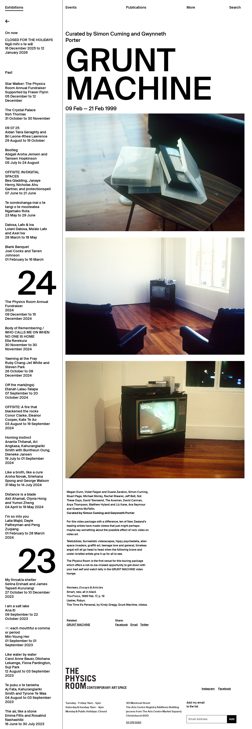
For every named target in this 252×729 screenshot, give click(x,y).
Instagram (208, 689)
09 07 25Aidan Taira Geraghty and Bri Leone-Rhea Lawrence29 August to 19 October (26, 134)
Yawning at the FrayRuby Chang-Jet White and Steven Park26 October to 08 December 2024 (27, 366)
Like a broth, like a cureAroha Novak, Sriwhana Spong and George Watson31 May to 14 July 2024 (27, 478)
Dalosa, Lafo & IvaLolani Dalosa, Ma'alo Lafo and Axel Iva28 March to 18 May (26, 231)
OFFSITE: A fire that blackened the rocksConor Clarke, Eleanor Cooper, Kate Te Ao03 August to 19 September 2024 (27, 417)
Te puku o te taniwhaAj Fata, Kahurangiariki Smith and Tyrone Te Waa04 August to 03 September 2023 (28, 693)
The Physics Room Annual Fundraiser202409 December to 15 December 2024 (26, 310)
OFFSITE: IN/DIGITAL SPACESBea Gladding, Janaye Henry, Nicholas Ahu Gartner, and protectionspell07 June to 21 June (28, 182)
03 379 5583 (133, 722)
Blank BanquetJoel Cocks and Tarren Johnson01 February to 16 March (24, 253)
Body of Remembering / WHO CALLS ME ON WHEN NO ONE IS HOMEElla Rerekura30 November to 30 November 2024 (27, 338)
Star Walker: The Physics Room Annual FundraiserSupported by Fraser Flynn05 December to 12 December (26, 92)
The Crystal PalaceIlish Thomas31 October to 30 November (27, 114)
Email (134, 625)
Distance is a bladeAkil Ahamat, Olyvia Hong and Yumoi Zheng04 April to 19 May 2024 (25, 500)
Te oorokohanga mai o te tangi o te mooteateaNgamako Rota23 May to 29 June (25, 208)
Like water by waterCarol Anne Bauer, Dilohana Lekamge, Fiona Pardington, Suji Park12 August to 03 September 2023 (28, 665)
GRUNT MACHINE (78, 625)
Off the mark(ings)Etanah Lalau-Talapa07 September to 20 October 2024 (21, 391)
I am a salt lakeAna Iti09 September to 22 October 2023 (21, 612)
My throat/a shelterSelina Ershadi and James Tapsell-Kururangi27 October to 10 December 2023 (27, 588)
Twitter (144, 625)
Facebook (121, 625)
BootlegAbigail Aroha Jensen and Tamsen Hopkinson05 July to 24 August (26, 156)
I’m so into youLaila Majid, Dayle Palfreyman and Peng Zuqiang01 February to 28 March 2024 (25, 527)
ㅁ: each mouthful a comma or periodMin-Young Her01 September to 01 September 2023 (27, 636)
